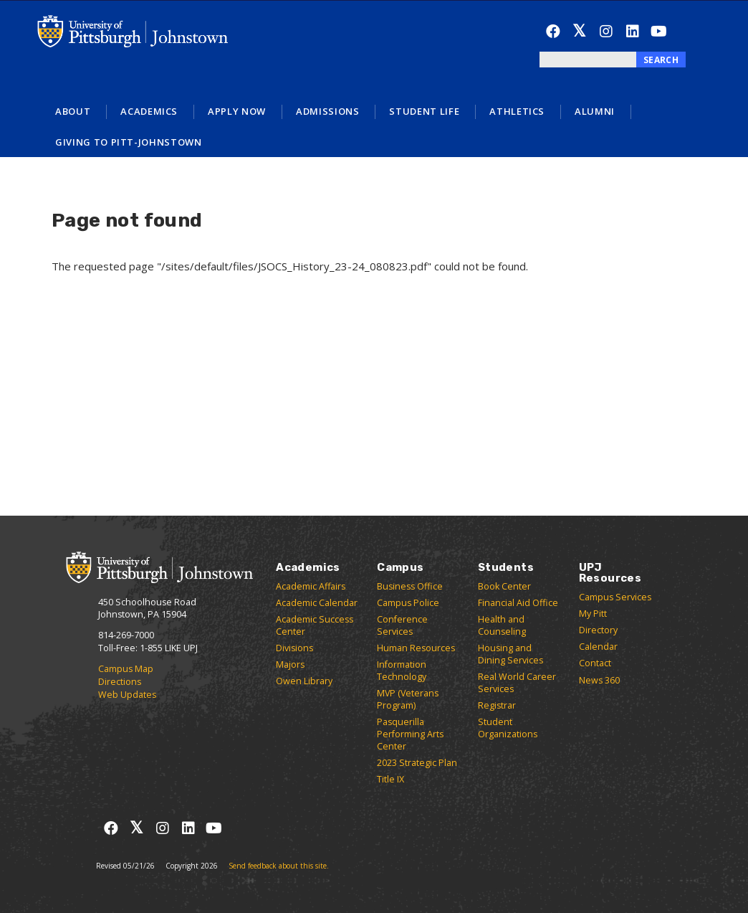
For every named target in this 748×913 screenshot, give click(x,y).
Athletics (517, 111)
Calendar (598, 646)
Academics (149, 111)
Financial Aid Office (518, 603)
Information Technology (401, 670)
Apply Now (237, 111)
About (72, 111)
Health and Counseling (502, 625)
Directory (598, 630)
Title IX (390, 779)
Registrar (497, 705)
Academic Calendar (317, 603)
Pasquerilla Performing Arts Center (410, 734)
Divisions (294, 648)
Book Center (504, 586)
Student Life (424, 111)
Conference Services (402, 625)
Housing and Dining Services (510, 654)
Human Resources (416, 648)
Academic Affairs (310, 586)
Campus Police (408, 603)
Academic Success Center (314, 625)
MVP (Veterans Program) (407, 699)
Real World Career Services (517, 683)
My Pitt (593, 613)
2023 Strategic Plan (417, 763)
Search (661, 60)
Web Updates (127, 695)
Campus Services (615, 597)
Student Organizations (507, 728)
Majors (290, 664)
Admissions (328, 111)
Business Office (410, 586)
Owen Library (304, 681)
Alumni (595, 111)
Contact (595, 663)
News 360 (599, 680)
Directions (119, 682)
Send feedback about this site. (279, 866)
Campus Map (125, 669)
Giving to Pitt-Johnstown (128, 142)
